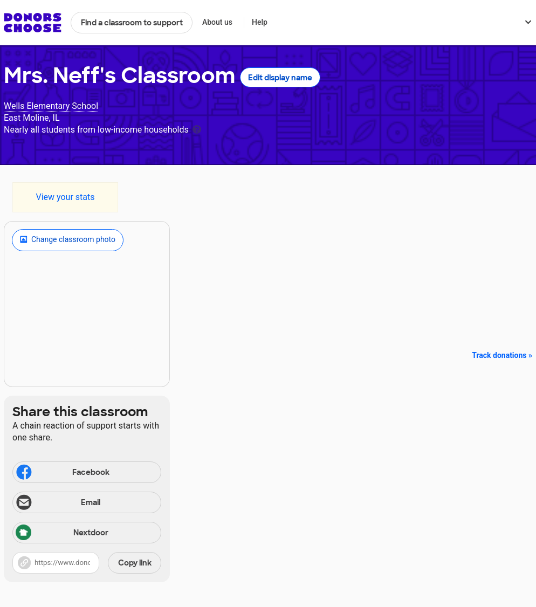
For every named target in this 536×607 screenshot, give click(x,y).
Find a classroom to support (132, 22)
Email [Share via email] (57, 503)
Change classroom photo (67, 240)
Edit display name (280, 77)
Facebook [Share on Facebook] (62, 473)
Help (259, 22)
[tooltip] (197, 129)
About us (217, 22)
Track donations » (502, 355)
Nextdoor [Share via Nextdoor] (62, 533)
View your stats (65, 197)
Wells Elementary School (51, 106)
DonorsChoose (32, 22)
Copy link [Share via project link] (135, 563)
